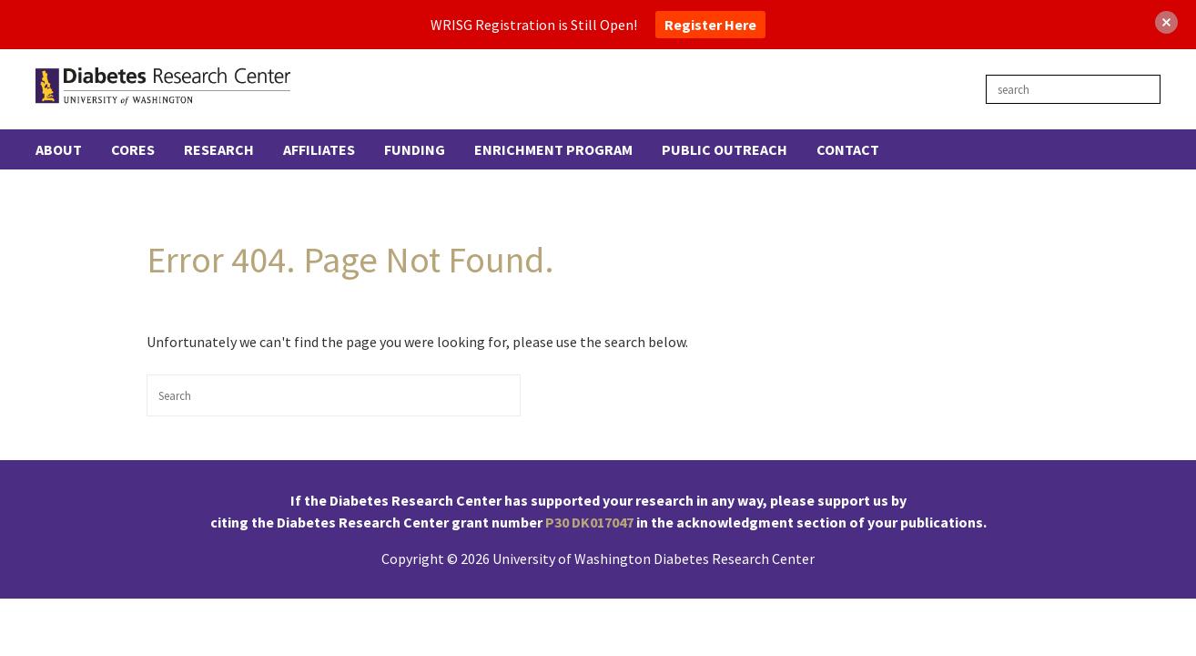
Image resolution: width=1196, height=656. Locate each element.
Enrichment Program (553, 149)
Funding (414, 149)
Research (219, 149)
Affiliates (319, 149)
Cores (133, 149)
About (58, 149)
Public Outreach (724, 149)
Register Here (710, 24)
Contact (847, 149)
